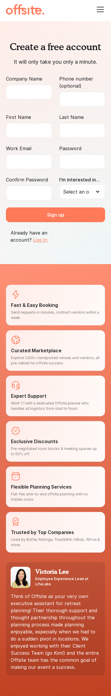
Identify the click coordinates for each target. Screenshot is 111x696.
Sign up (55, 215)
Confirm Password (27, 180)
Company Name (24, 79)
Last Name (71, 117)
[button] (99, 9)
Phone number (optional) (76, 82)
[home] (25, 9)
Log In (40, 240)
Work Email (18, 148)
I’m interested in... (79, 180)
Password (70, 148)
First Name (18, 117)
